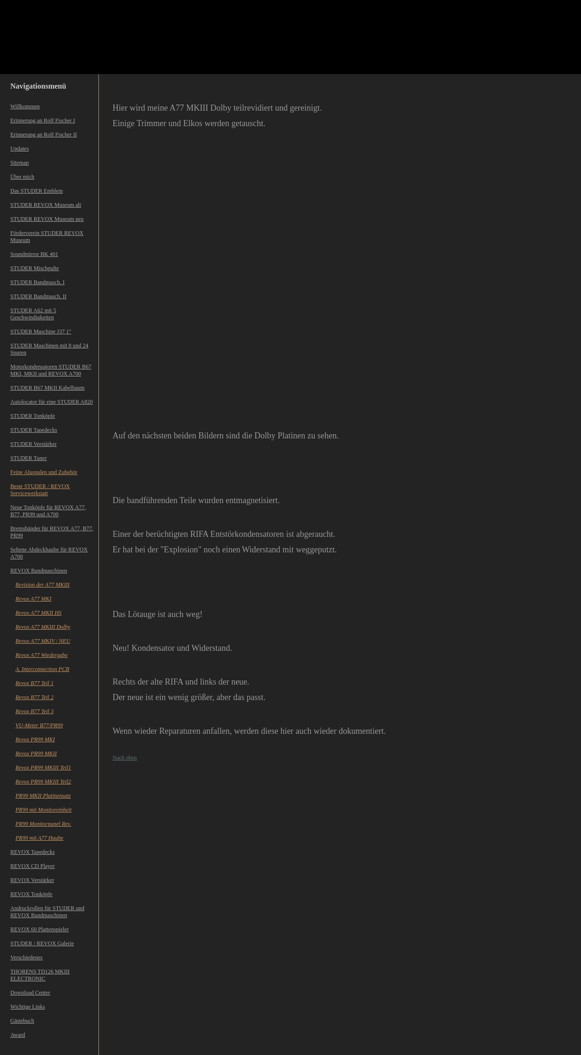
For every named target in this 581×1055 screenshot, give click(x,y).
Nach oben (125, 757)
